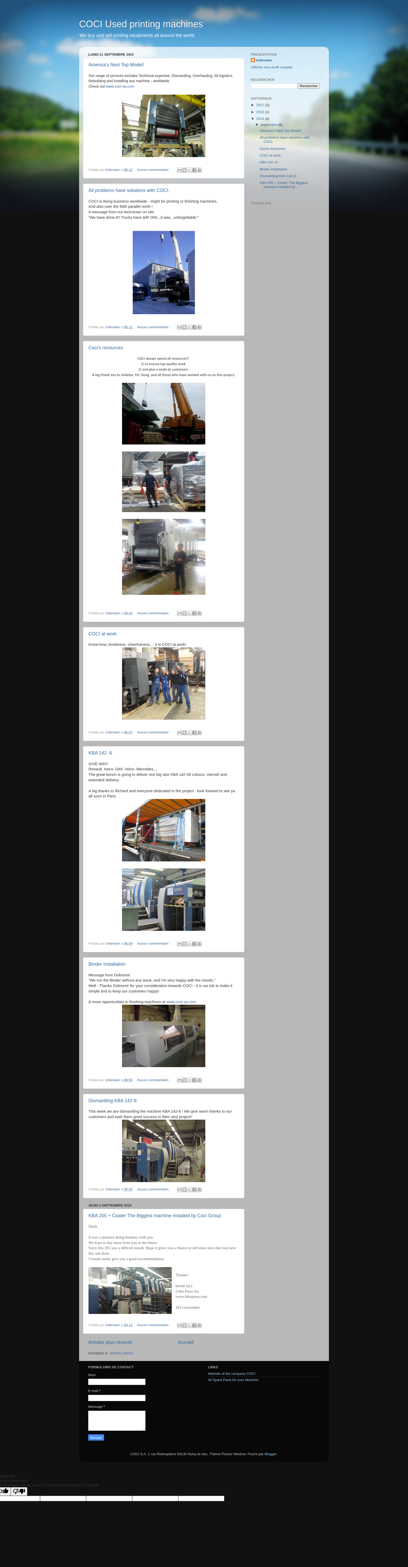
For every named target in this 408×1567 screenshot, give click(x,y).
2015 (260, 119)
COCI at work (102, 633)
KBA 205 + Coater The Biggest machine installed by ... (284, 185)
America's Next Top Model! (116, 64)
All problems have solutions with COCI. (128, 190)
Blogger (271, 1454)
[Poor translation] (19, 1491)
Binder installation (106, 964)
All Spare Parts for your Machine (233, 1380)
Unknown (264, 60)
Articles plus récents (110, 1342)
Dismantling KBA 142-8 (112, 1100)
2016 (260, 112)
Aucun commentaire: (153, 170)
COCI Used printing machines (141, 24)
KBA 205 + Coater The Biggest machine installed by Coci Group (154, 1215)
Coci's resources (105, 347)
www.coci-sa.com (120, 86)
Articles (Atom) (121, 1353)
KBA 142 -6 (100, 753)
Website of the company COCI (231, 1374)
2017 (260, 105)
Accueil (186, 1342)
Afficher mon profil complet (271, 67)
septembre (269, 125)
